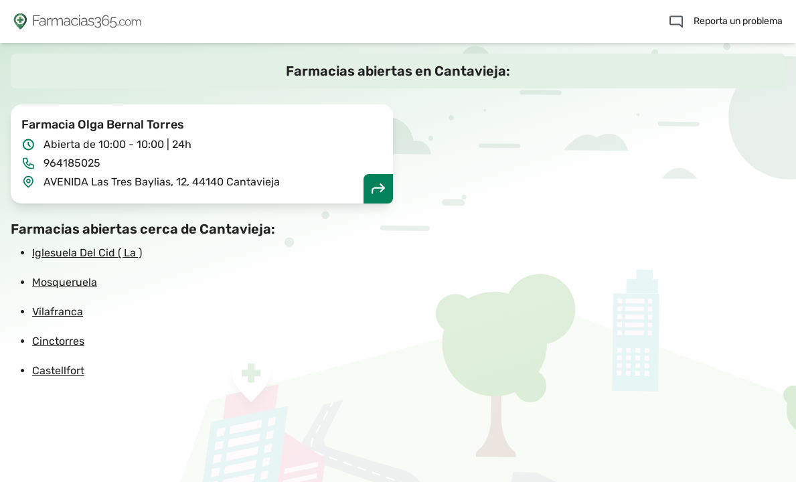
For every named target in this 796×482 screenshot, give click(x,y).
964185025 (72, 163)
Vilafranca (57, 311)
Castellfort (58, 370)
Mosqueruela (64, 282)
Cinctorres (58, 341)
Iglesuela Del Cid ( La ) (87, 252)
